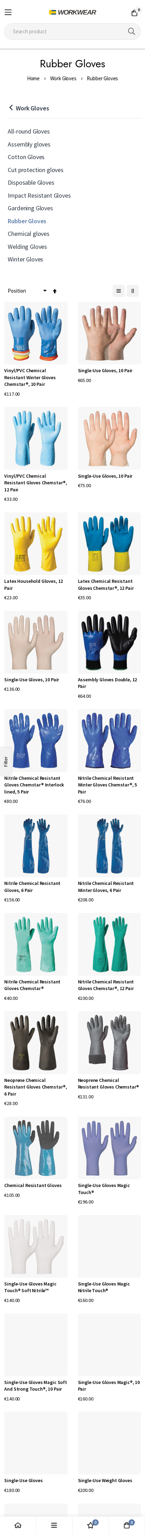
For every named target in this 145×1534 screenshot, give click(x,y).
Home (33, 78)
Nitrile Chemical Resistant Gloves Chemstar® (32, 985)
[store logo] (72, 12)
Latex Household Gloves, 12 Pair (33, 584)
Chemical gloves (29, 234)
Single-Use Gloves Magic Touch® (104, 1188)
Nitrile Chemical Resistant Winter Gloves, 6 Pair (106, 886)
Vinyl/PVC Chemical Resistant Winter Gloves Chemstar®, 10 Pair (29, 377)
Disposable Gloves (31, 182)
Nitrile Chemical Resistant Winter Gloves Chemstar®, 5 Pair (107, 785)
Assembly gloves (29, 144)
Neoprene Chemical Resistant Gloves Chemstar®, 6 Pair (35, 1087)
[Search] (132, 31)
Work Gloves (63, 78)
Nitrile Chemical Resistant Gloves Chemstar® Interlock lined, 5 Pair (34, 785)
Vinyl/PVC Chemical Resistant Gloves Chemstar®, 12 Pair (35, 483)
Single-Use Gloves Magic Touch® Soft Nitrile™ (30, 1287)
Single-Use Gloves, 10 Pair (105, 370)
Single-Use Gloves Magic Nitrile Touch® (104, 1287)
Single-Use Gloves (23, 1480)
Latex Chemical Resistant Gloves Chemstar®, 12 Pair (106, 584)
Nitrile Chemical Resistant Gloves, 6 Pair (32, 886)
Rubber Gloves (27, 221)
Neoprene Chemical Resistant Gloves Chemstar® (108, 1083)
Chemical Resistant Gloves (32, 1185)
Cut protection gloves (36, 170)
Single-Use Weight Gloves (105, 1480)
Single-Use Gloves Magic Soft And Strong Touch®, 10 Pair (35, 1385)
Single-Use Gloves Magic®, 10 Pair (109, 1385)
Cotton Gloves (26, 157)
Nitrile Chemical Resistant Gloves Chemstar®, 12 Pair (106, 985)
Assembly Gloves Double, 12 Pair (107, 683)
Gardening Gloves (30, 208)
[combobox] (72, 31)
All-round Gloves (29, 131)
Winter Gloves (25, 259)
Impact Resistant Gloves (39, 195)
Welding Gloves (27, 247)
